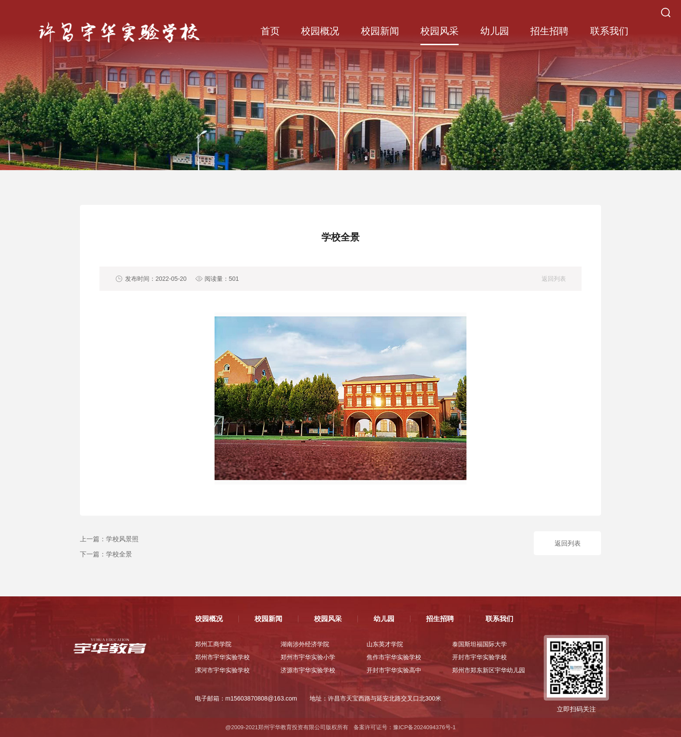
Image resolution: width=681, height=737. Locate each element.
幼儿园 (494, 31)
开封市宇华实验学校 (479, 657)
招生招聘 (549, 31)
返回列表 (554, 278)
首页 (270, 31)
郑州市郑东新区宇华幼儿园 (488, 670)
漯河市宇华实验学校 (222, 670)
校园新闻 (380, 31)
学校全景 (119, 554)
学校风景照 (122, 539)
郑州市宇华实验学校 (222, 657)
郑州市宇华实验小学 (308, 657)
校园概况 (320, 31)
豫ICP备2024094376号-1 (424, 727)
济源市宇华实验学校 (308, 670)
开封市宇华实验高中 (394, 670)
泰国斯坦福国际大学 (479, 644)
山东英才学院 (385, 644)
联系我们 (609, 31)
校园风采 (439, 31)
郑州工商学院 (213, 644)
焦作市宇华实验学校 (394, 657)
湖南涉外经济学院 (305, 644)
